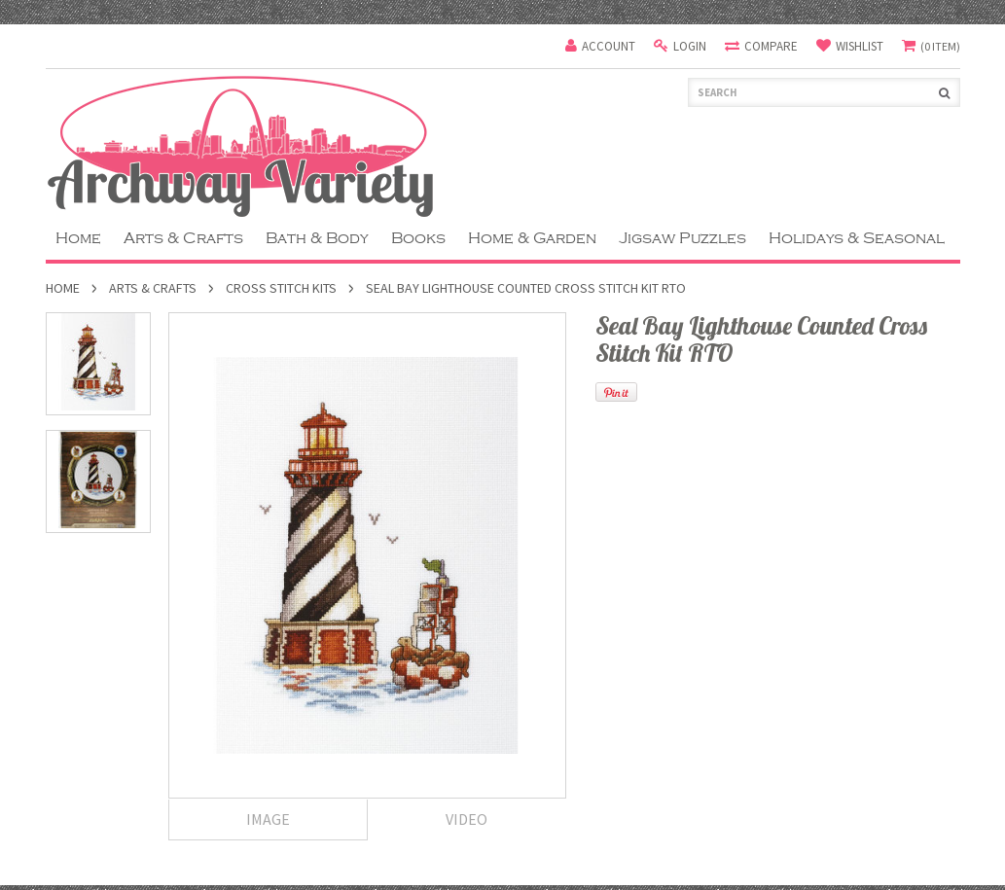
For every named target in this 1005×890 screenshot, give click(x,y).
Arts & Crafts (183, 238)
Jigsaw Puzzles (682, 238)
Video (466, 819)
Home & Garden (532, 238)
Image (268, 819)
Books (418, 238)
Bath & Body (317, 238)
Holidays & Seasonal (857, 238)
